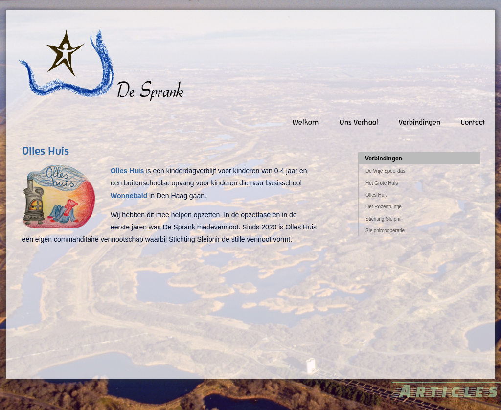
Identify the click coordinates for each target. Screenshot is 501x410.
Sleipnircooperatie (385, 230)
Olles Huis (376, 195)
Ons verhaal (359, 122)
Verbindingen (419, 122)
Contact (473, 122)
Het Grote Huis (381, 183)
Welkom (306, 122)
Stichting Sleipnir (383, 219)
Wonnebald (129, 196)
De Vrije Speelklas (385, 171)
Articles (446, 390)
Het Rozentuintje (383, 206)
